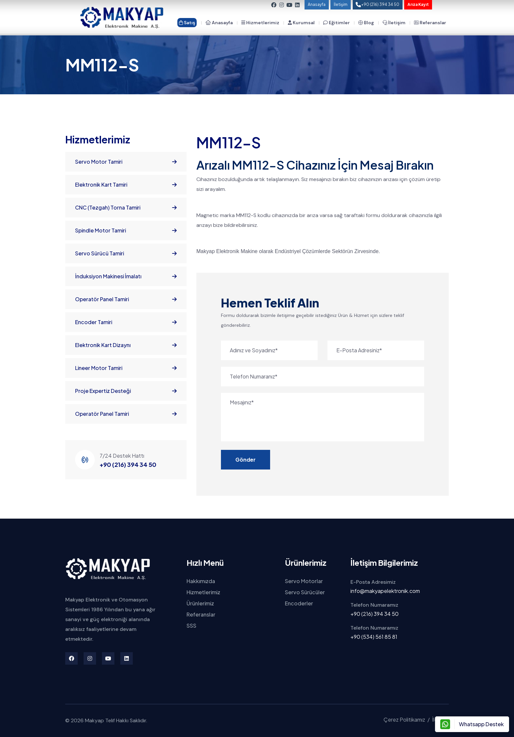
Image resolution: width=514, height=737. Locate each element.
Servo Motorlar (304, 581)
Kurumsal (301, 23)
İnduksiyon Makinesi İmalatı (126, 276)
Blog (366, 23)
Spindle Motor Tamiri (126, 230)
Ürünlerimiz (200, 603)
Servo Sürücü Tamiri (126, 253)
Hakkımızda (201, 581)
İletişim (340, 4)
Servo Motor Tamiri (126, 162)
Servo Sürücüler (305, 592)
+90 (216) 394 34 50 (128, 464)
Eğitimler (336, 23)
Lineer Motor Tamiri (126, 368)
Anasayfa (317, 4)
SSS (191, 625)
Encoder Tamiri (126, 322)
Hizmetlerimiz (260, 23)
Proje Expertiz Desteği (126, 391)
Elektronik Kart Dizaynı (126, 345)
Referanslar (430, 23)
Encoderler (299, 603)
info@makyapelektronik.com (385, 590)
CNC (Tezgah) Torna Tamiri (126, 208)
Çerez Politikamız (404, 719)
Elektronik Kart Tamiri (126, 185)
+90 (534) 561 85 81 (373, 636)
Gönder (245, 459)
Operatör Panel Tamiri (126, 299)
